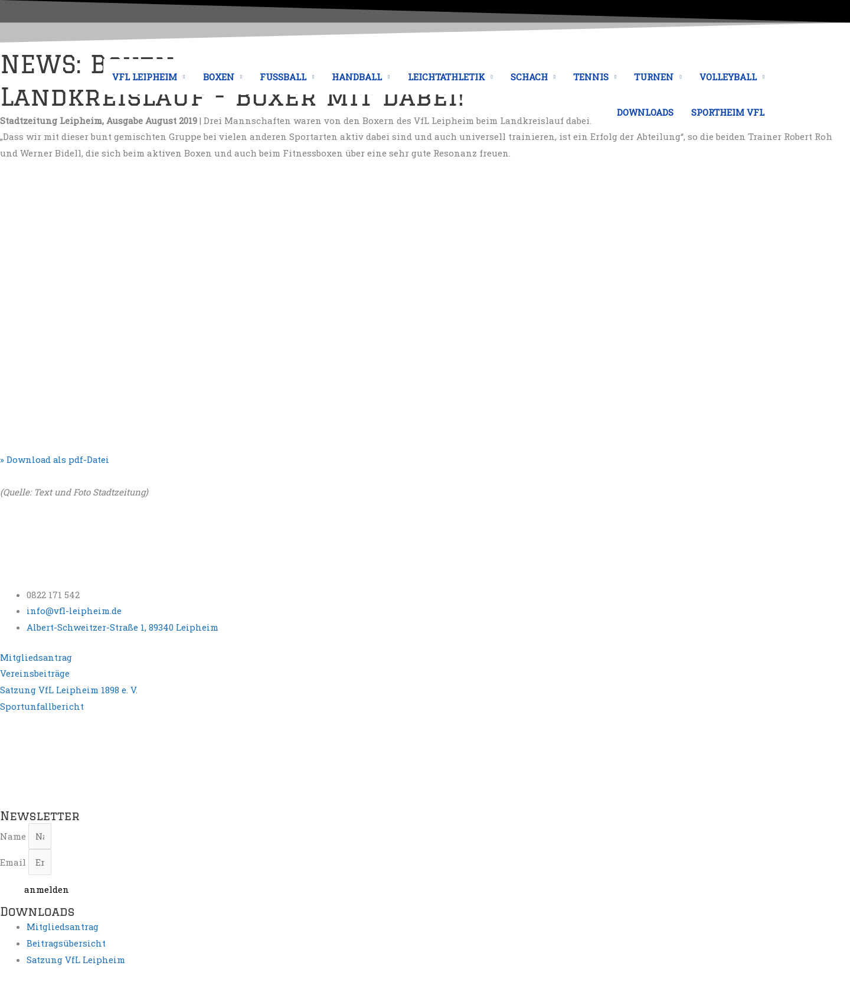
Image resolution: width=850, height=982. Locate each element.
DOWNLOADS (645, 112)
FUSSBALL (283, 77)
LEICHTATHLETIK (446, 77)
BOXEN (218, 77)
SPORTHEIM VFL (727, 112)
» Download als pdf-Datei (55, 459)
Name (14, 836)
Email (14, 863)
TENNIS (591, 77)
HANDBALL (357, 77)
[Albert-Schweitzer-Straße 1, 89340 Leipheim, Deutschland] (88, 759)
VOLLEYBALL (728, 77)
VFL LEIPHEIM (144, 77)
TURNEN (654, 77)
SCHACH (529, 77)
